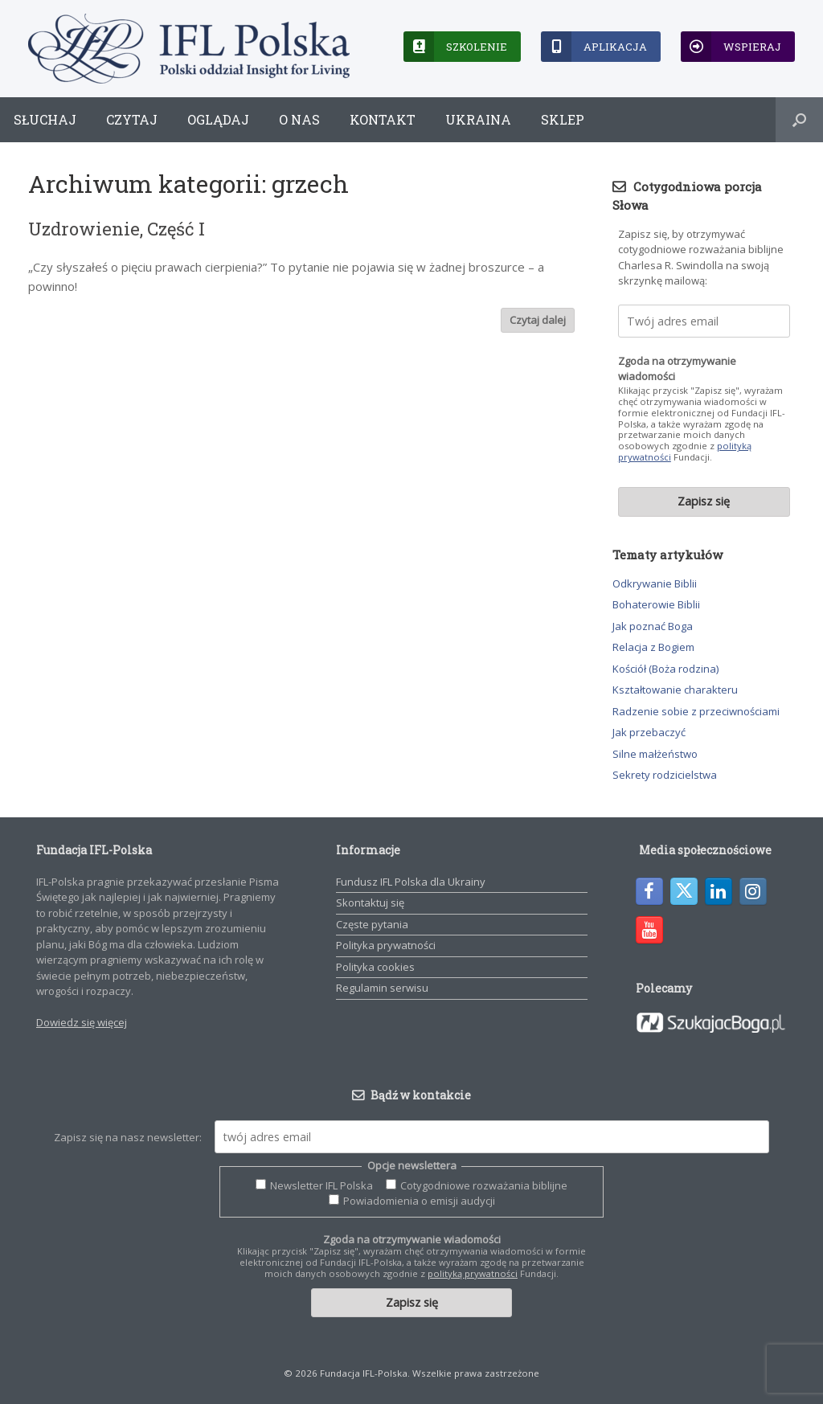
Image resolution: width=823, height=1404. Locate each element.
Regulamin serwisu (382, 987)
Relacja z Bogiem (653, 647)
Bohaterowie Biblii (656, 604)
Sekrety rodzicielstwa (664, 774)
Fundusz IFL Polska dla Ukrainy (410, 881)
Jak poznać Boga (652, 626)
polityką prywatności (473, 1273)
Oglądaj (218, 119)
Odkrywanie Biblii (654, 583)
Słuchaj (45, 119)
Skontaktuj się (370, 902)
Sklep (562, 119)
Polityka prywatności (386, 945)
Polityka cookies (375, 967)
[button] (799, 119)
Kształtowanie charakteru (675, 689)
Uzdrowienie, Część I (116, 228)
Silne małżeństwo (655, 754)
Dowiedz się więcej (81, 1022)
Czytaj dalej (538, 320)
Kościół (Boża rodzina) (665, 668)
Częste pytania (372, 924)
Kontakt (383, 119)
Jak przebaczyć (649, 732)
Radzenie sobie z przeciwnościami (696, 711)
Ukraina (478, 119)
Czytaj (132, 119)
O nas (299, 119)
